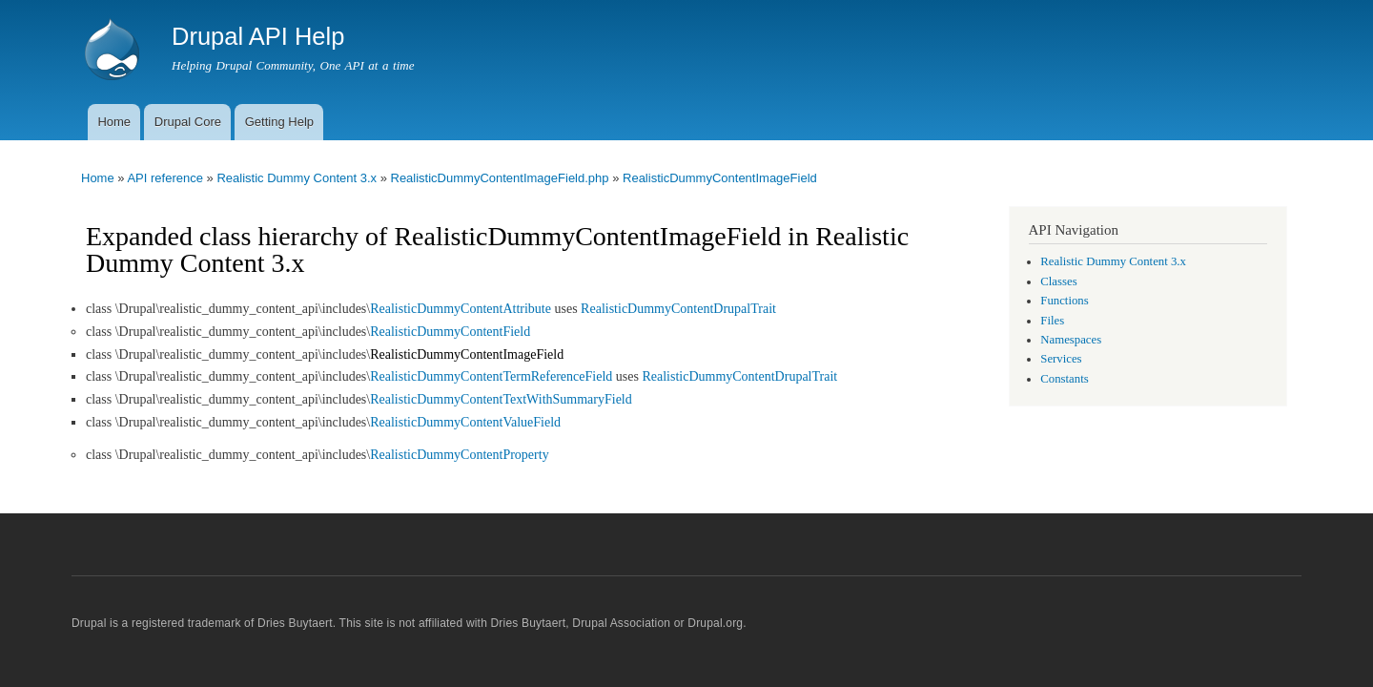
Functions (1064, 300)
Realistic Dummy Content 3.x (296, 178)
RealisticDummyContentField (450, 331)
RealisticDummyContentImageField (720, 178)
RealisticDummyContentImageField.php (500, 178)
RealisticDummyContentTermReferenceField (491, 376)
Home (114, 121)
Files (1052, 320)
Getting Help (279, 121)
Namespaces (1070, 339)
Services (1060, 358)
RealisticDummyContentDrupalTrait (678, 309)
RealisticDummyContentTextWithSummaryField (501, 399)
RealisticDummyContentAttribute (460, 309)
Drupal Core (187, 121)
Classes (1058, 281)
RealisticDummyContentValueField (465, 422)
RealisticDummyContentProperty (459, 455)
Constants (1064, 378)
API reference (165, 178)
